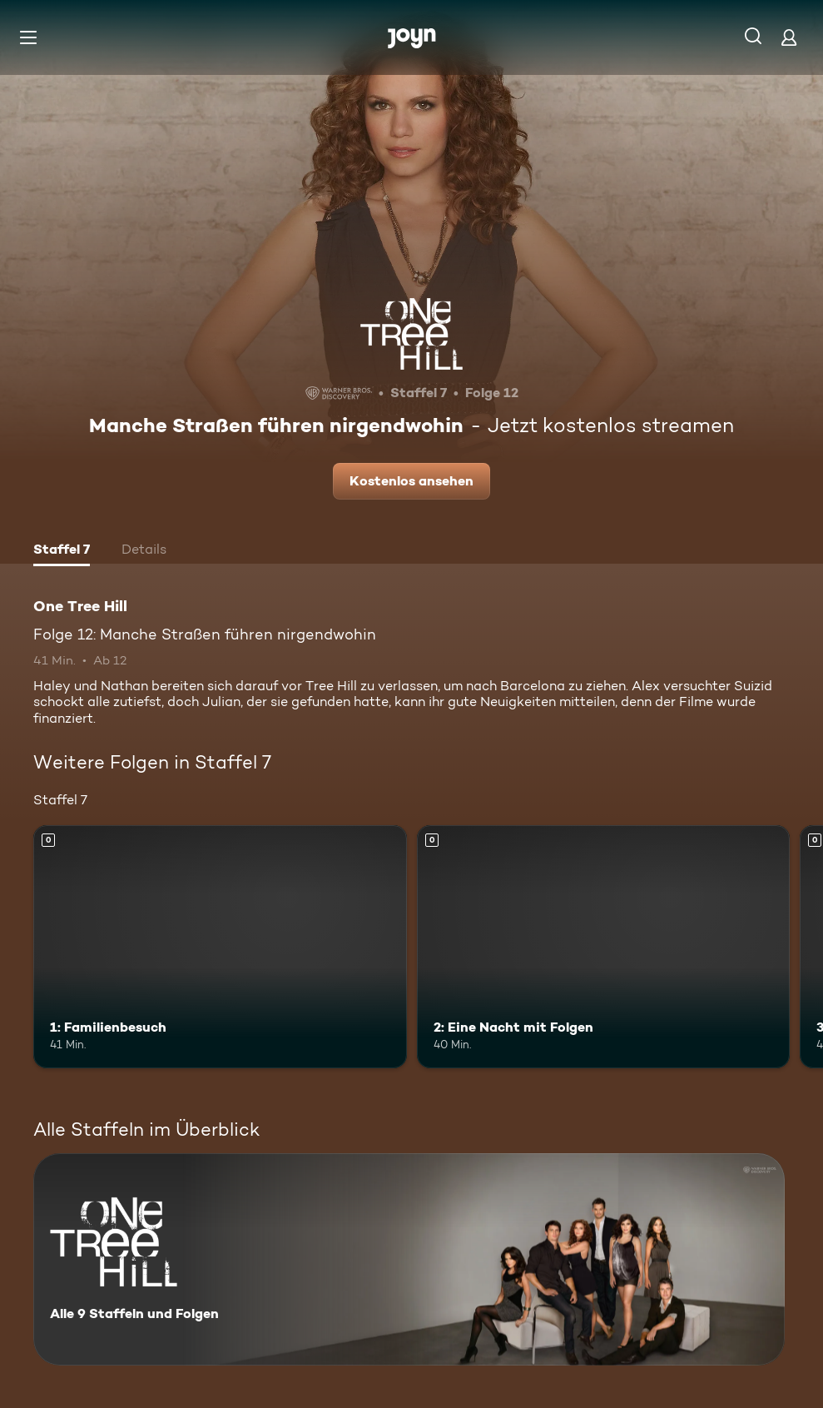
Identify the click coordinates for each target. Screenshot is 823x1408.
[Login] (789, 37)
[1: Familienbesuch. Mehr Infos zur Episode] (220, 946)
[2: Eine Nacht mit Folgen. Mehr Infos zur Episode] (604, 946)
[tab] (61, 551)
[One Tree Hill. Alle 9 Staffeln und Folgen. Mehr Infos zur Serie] (409, 1259)
